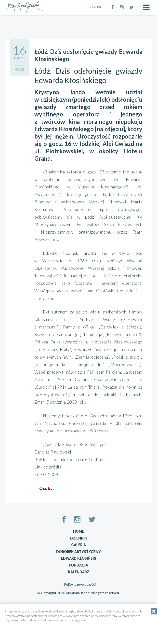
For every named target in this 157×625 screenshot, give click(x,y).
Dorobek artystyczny (78, 552)
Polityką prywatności (98, 611)
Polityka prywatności (80, 584)
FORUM (95, 7)
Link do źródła (47, 466)
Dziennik (78, 538)
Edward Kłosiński (78, 558)
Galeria (78, 545)
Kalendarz (78, 572)
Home (78, 531)
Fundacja (78, 565)
